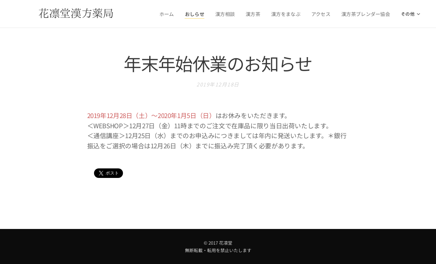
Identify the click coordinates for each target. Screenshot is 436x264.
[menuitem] (179, 13)
